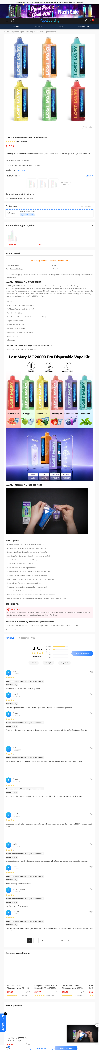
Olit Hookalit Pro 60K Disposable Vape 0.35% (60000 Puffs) (72, 988)
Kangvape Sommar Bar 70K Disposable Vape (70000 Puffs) (46, 988)
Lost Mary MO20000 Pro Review (17, 160)
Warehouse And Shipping (20, 194)
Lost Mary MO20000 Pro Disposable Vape (41, 32)
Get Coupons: (11, 206)
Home (6, 32)
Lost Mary (15, 265)
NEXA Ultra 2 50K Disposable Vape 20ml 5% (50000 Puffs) (18, 988)
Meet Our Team (11, 629)
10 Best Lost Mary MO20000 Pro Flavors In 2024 (23, 165)
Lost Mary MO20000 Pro (42, 260)
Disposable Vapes (17, 32)
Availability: (11, 170)
